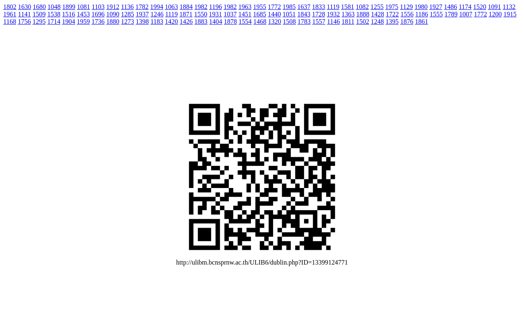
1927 (435, 6)
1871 (185, 14)
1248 (377, 21)
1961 (9, 14)
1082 (362, 6)
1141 (24, 14)
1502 (362, 21)
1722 (392, 14)
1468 (260, 21)
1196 (215, 6)
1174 (464, 6)
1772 (274, 6)
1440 (274, 14)
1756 (24, 21)
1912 (112, 6)
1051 (289, 14)
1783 (304, 21)
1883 (201, 21)
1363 (348, 14)
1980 (420, 6)
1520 (479, 6)
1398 (142, 21)
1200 (495, 14)
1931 (215, 14)
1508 (289, 21)
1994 (156, 6)
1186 (421, 14)
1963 (244, 6)
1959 (83, 21)
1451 (244, 14)
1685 (259, 14)
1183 (156, 21)
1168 (9, 21)
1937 (142, 14)
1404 (215, 21)
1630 (24, 6)
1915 (510, 14)
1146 (333, 21)
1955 (259, 6)
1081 (83, 6)
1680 (39, 6)
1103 (98, 6)
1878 (230, 21)
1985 (289, 6)
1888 (362, 14)
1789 (451, 14)
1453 (83, 14)
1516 (68, 14)
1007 (465, 14)
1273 (127, 21)
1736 (97, 21)
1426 (186, 21)
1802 (9, 6)
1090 (112, 14)
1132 (509, 6)
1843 (303, 14)
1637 (303, 6)
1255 (377, 6)
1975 (391, 6)
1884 (186, 6)
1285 (127, 14)
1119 (333, 6)
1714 (53, 21)
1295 (38, 21)
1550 (200, 14)
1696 (97, 14)
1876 (406, 21)
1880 (112, 21)
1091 (494, 6)
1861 (421, 21)
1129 (406, 6)
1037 (230, 14)
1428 (377, 14)
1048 (54, 6)
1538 (53, 14)
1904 (68, 21)
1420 (171, 21)
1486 (450, 6)
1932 (333, 14)
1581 (347, 6)
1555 (436, 14)
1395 (392, 21)
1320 (274, 21)
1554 (245, 21)
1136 (127, 6)
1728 (318, 14)
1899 (68, 6)
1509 (38, 14)
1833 (318, 6)
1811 (347, 21)
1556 (406, 14)
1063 (171, 6)
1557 (318, 21)
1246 (156, 14)
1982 (201, 6)
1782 (142, 6)
